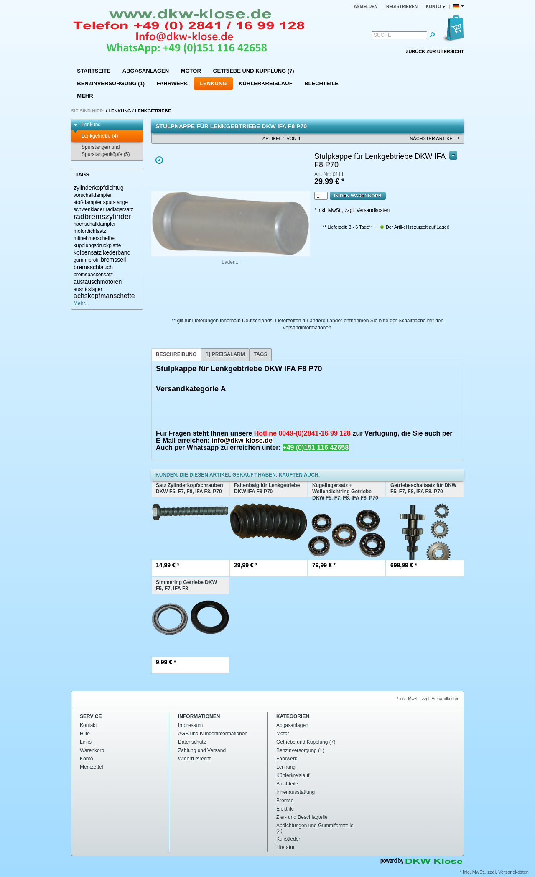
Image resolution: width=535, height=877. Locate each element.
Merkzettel (91, 767)
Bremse (284, 800)
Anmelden (365, 6)
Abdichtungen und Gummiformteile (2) (315, 828)
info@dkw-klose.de (241, 440)
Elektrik (284, 809)
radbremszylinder (102, 216)
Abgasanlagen (145, 71)
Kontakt (88, 725)
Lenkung (213, 83)
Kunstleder (288, 839)
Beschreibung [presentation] (176, 354)
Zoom (159, 160)
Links (86, 742)
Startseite (93, 71)
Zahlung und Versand (202, 750)
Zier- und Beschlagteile (302, 817)
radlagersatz (119, 209)
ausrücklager (88, 289)
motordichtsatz (90, 231)
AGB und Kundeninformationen (212, 734)
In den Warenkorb (358, 195)
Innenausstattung (295, 792)
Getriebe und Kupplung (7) (253, 71)
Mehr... (81, 303)
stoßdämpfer (88, 202)
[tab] (176, 354)
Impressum (190, 725)
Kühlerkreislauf (266, 83)
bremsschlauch (93, 267)
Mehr (85, 96)
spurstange (115, 202)
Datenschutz (192, 742)
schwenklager (89, 209)
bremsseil (113, 259)
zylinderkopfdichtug (99, 187)
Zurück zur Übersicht (435, 51)
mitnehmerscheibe (94, 238)
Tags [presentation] (260, 354)
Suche (382, 35)
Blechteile (321, 83)
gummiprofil (86, 260)
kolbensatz (88, 252)
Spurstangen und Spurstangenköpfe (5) (102, 150)
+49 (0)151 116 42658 (316, 447)
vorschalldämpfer (93, 195)
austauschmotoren (98, 281)
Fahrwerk (172, 83)
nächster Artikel (432, 138)
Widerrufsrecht (194, 759)
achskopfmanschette (104, 295)
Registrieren (402, 6)
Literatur (285, 847)
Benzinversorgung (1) (111, 83)
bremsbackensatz (93, 275)
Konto (86, 759)
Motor (191, 71)
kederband (116, 252)
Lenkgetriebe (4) (96, 136)
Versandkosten (513, 871)
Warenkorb (92, 750)
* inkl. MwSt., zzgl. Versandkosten (352, 210)
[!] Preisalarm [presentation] (225, 354)
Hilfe (85, 734)
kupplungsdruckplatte (97, 245)
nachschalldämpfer (95, 224)
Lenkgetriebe (153, 110)
